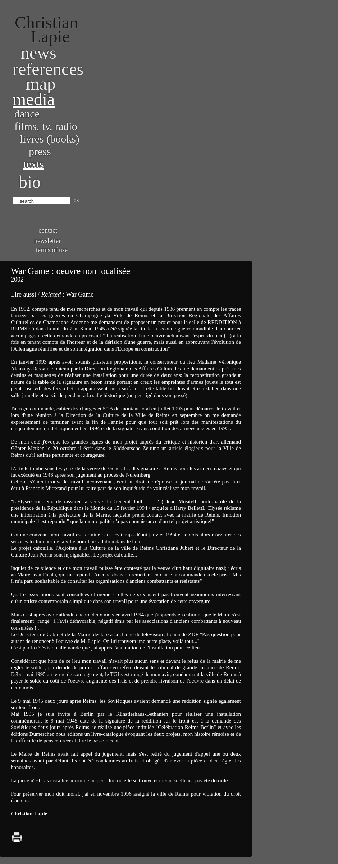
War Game (79, 294)
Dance (27, 114)
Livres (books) (49, 139)
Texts (33, 164)
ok (76, 200)
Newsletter (47, 240)
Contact (47, 230)
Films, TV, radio (45, 126)
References (48, 68)
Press (40, 151)
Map (41, 83)
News (38, 52)
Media (34, 99)
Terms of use (52, 249)
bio (30, 182)
